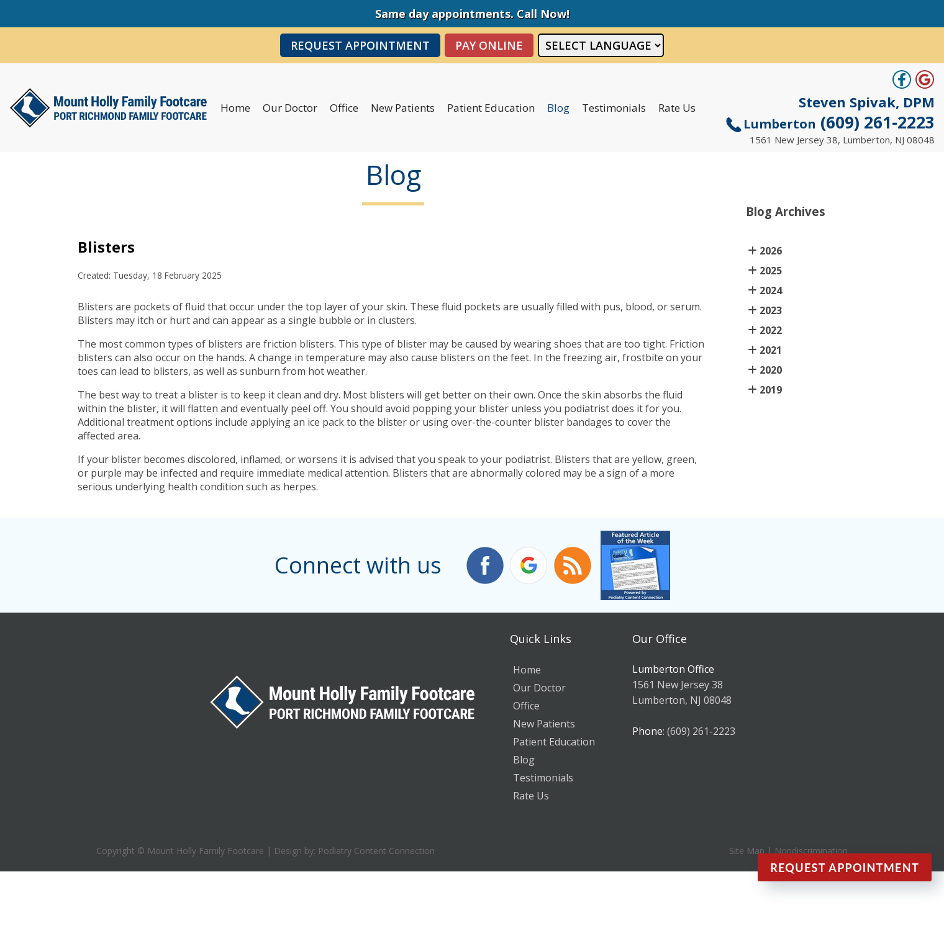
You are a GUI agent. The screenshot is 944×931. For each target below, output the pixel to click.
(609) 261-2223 (839, 122)
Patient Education (491, 108)
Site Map (747, 851)
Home (235, 108)
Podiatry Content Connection (376, 851)
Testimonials (614, 108)
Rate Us (677, 108)
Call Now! (543, 13)
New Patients (403, 108)
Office (344, 108)
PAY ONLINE (489, 45)
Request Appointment (360, 45)
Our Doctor (290, 108)
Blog (558, 108)
